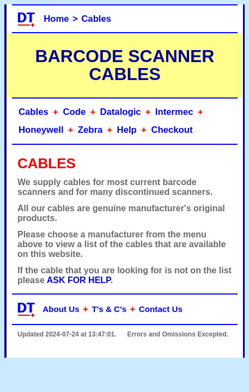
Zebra (90, 130)
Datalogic (120, 112)
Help (127, 130)
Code (74, 112)
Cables (96, 19)
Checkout (171, 130)
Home (56, 19)
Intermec (174, 112)
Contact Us (161, 309)
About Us (61, 309)
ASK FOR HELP (79, 280)
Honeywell (41, 130)
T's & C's (109, 309)
